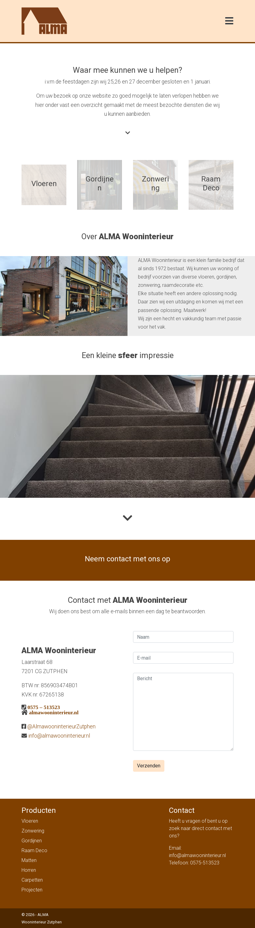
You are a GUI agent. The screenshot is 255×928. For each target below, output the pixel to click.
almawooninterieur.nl (53, 712)
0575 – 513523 (43, 707)
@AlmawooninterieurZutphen (61, 726)
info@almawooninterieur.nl (59, 736)
